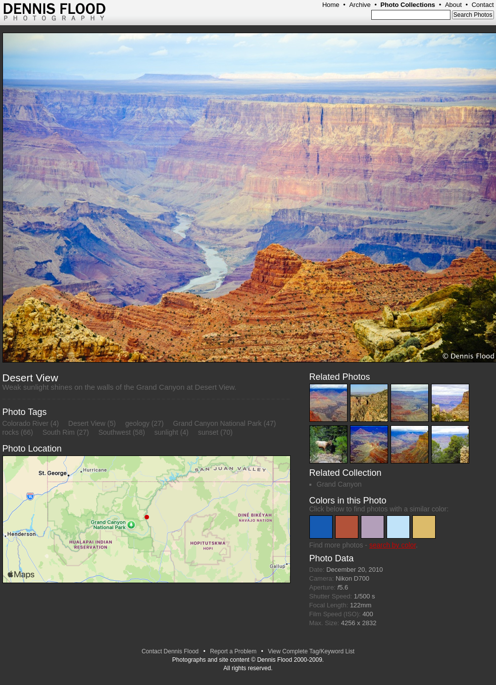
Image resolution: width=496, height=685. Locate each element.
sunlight (166, 432)
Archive (359, 4)
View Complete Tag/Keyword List (311, 651)
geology (137, 423)
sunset (208, 432)
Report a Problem (233, 651)
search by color (392, 545)
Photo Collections (408, 4)
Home (331, 4)
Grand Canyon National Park (217, 423)
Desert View (86, 423)
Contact (483, 4)
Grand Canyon (339, 484)
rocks (10, 432)
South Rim (59, 432)
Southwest (115, 432)
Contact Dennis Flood (170, 651)
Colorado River (25, 423)
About (453, 4)
